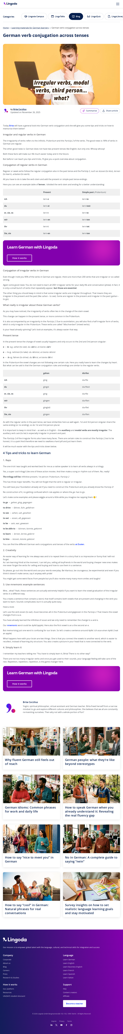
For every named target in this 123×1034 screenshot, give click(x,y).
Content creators (70, 992)
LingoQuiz (94, 16)
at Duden (79, 544)
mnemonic (12, 625)
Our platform (8, 989)
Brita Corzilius (19, 109)
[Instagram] (71, 1025)
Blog (76, 16)
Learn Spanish (69, 974)
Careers (6, 970)
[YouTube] (61, 1025)
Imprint (53, 1021)
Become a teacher (74, 1003)
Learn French (68, 970)
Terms (69, 1021)
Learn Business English (72, 967)
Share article (110, 110)
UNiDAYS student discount (14, 996)
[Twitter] (56, 1025)
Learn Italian (68, 978)
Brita (11, 125)
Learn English (68, 963)
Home (6, 28)
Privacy (61, 1021)
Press (5, 974)
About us (6, 963)
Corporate (7, 960)
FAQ (64, 989)
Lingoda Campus (34, 16)
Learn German (69, 960)
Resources (7, 992)
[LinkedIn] (51, 1025)
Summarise (89, 110)
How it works (19, 258)
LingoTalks (58, 16)
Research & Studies (11, 978)
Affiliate (66, 996)
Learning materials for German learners (30, 28)
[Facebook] (66, 1025)
